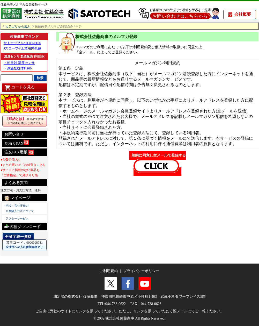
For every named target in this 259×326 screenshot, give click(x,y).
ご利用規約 (109, 271)
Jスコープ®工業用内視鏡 (22, 48)
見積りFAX (16, 143)
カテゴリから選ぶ (17, 26)
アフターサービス (17, 218)
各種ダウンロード (22, 226)
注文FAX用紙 (19, 152)
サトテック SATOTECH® (22, 43)
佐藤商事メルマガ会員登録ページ (24, 4)
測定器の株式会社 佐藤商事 (75, 297)
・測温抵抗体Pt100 (18, 68)
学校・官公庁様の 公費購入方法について (20, 208)
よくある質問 (16, 183)
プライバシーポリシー (141, 271)
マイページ (17, 198)
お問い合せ (14, 134)
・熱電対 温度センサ (19, 63)
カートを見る (19, 87)
